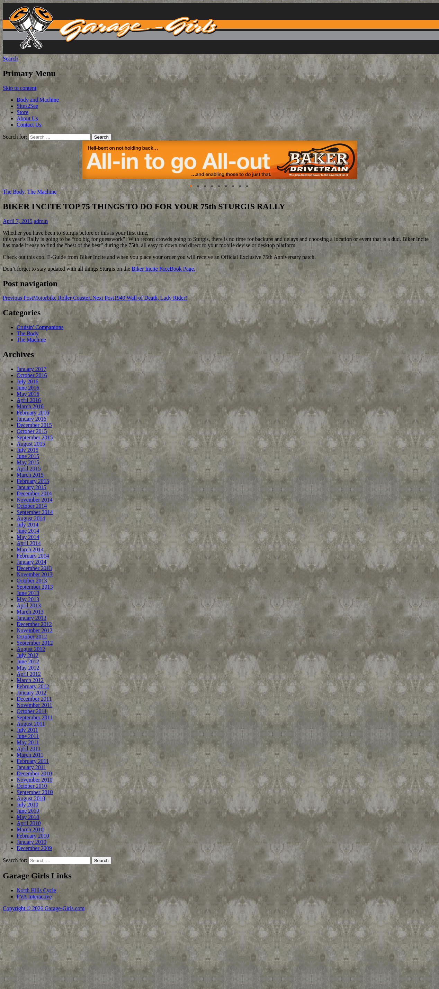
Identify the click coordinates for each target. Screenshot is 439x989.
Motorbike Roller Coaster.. (47, 298)
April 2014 (29, 543)
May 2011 (28, 742)
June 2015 (28, 456)
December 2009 (34, 848)
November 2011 (34, 705)
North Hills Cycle (36, 890)
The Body (14, 192)
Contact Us (29, 125)
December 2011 (34, 699)
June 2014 (28, 531)
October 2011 (32, 711)
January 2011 (31, 767)
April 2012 (29, 674)
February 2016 (33, 413)
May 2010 (28, 817)
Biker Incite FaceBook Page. (163, 269)
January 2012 (31, 693)
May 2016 (28, 394)
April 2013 (29, 605)
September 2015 (35, 437)
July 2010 (27, 805)
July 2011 (27, 730)
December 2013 (34, 568)
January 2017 (31, 369)
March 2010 (30, 829)
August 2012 (31, 649)
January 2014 (31, 562)
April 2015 (29, 469)
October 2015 (32, 431)
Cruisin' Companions (40, 327)
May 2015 (28, 462)
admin (41, 221)
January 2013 (31, 618)
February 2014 (33, 556)
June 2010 (28, 811)
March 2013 (30, 612)
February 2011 (33, 761)
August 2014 (31, 518)
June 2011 (28, 736)
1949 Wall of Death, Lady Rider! (139, 298)
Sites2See (27, 106)
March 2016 (30, 406)
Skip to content (19, 88)
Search (10, 59)
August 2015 (31, 444)
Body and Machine (38, 100)
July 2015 (27, 450)
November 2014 (35, 500)
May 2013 (28, 599)
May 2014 (28, 537)
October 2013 (32, 581)
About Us (27, 118)
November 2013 (35, 574)
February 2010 (33, 836)
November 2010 (35, 780)
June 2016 (28, 388)
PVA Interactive (34, 896)
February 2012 (33, 686)
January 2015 (31, 487)
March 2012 (30, 680)
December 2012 (34, 624)
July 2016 (27, 381)
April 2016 (29, 400)
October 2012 (32, 637)
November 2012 (35, 630)
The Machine (41, 192)
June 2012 (28, 661)
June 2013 (28, 593)
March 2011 (30, 755)
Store (22, 112)
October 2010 (32, 786)
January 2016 (31, 419)
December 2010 (34, 773)
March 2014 (30, 549)
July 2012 (27, 655)
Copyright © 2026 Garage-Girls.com (43, 908)
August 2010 (31, 798)
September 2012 (35, 643)
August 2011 (31, 724)
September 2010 (35, 792)
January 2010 (31, 842)
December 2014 (34, 493)
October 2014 (32, 506)
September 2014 (35, 512)
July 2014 (27, 525)
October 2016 (32, 375)
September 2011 (35, 717)
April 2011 (29, 749)
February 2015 (33, 481)
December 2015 (34, 425)
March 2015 (30, 475)
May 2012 (28, 668)
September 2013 (35, 587)
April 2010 (29, 823)
